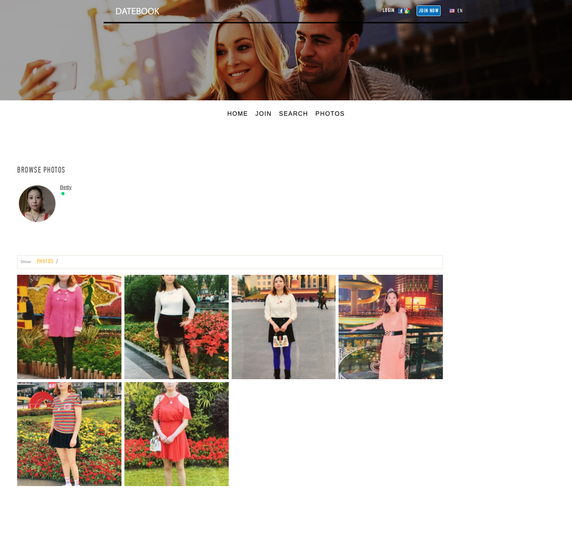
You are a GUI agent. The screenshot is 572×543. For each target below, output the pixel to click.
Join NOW (428, 11)
